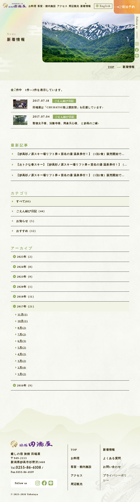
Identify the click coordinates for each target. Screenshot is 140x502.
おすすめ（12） (26, 231)
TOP (74, 449)
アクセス (62, 6)
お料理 (32, 6)
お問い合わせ (112, 466)
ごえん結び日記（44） (31, 211)
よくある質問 (112, 458)
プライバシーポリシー (115, 478)
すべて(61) (23, 201)
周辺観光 (74, 6)
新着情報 (85, 6)
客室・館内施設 (47, 6)
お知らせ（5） (26, 221)
